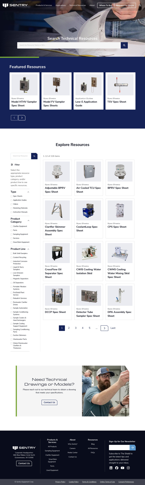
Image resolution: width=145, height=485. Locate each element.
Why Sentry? (72, 444)
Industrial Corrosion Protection (20, 263)
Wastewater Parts (20, 339)
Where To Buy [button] (105, 5)
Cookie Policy (74, 482)
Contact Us (49, 402)
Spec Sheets (17, 196)
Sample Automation (20, 308)
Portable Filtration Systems (19, 288)
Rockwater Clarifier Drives (20, 304)
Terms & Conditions (89, 482)
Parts (15, 230)
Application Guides (20, 200)
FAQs (93, 453)
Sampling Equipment (20, 234)
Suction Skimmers (19, 335)
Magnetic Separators (20, 279)
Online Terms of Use (107, 482)
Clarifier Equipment (20, 226)
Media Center (72, 453)
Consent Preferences (126, 482)
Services (16, 238)
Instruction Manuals (20, 212)
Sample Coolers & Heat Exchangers (19, 319)
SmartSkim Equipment (21, 242)
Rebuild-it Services (20, 298)
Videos (15, 204)
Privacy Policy (60, 482)
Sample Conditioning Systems (20, 313)
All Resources (93, 448)
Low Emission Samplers (18, 274)
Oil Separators (18, 283)
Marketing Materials (20, 208)
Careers (72, 448)
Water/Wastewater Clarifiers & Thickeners (20, 345)
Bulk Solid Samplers (20, 253)
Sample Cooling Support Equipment (20, 325)
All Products (52, 447)
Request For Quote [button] (125, 5)
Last (113, 328)
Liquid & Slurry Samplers (18, 268)
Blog (92, 444)
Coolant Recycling (19, 257)
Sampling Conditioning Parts (21, 331)
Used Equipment (52, 470)
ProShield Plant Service (18, 294)
